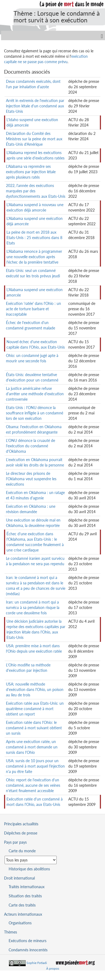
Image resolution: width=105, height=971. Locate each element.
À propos (52, 968)
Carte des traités (22, 905)
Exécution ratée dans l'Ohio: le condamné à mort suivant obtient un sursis (34, 727)
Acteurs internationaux (23, 914)
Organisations (20, 923)
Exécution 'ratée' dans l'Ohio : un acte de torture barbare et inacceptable (33, 308)
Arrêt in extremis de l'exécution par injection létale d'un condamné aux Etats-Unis (35, 106)
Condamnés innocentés (28, 950)
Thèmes (10, 932)
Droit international (19, 878)
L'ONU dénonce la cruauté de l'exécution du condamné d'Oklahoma (30, 446)
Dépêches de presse (20, 833)
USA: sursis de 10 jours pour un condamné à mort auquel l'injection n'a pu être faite (35, 766)
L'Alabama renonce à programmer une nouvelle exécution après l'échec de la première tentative (34, 256)
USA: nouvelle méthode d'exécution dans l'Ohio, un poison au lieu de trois (34, 689)
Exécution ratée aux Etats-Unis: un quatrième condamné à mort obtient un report (35, 708)
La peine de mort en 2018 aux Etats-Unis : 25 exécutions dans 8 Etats (34, 237)
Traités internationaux (27, 886)
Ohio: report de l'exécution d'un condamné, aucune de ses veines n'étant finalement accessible (33, 785)
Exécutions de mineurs (27, 940)
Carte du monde (22, 851)
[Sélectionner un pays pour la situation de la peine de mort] (31, 860)
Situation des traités (25, 896)
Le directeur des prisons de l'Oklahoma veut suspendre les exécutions (31, 478)
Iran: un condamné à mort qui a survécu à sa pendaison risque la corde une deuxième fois (32, 607)
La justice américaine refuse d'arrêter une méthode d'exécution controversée (35, 393)
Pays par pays (15, 842)
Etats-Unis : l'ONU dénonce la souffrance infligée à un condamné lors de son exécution (34, 413)
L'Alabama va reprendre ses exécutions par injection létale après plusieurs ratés (31, 171)
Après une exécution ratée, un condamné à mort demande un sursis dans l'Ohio (31, 747)
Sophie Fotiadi (36, 963)
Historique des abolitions (29, 869)
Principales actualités (21, 824)
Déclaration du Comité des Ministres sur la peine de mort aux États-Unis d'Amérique (34, 138)
